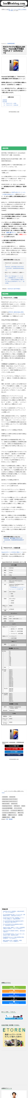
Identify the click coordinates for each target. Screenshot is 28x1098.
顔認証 (13, 817)
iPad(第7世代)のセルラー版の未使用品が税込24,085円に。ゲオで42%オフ (13, 938)
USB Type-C (17, 805)
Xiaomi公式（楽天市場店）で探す (14, 748)
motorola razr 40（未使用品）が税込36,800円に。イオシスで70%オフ (13, 912)
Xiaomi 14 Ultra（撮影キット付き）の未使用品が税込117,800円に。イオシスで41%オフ (14, 928)
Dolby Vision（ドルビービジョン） (10, 801)
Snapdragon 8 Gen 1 (7, 805)
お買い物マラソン (11, 232)
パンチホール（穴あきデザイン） (9, 812)
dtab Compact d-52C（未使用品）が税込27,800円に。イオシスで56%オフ (12, 941)
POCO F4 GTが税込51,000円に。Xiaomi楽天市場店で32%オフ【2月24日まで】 (14, 50)
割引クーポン (20, 812)
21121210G (5, 796)
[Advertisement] (14, 27)
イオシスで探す (14, 751)
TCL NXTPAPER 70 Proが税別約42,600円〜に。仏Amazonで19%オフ (13, 925)
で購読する (14, 987)
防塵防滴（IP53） (6, 817)
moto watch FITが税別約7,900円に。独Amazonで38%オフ (14, 931)
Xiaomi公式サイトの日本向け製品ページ (12, 552)
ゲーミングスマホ (18, 808)
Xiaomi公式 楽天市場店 (14, 288)
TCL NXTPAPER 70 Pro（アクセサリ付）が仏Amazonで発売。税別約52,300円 (13, 934)
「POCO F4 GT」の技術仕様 (11, 105)
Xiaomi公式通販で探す (14, 746)
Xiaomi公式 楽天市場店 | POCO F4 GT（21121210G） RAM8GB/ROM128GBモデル (14, 268)
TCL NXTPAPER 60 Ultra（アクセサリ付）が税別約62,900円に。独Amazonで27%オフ (14, 915)
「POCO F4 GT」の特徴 (10, 103)
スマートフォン (6, 810)
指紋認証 (4, 814)
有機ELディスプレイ (12, 814)
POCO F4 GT (14, 803)
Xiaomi (23, 805)
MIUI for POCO (6, 803)
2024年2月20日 (11, 43)
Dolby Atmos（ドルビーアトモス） (10, 799)
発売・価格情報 (9, 819)
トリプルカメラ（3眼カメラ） (17, 810)
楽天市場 (20, 814)
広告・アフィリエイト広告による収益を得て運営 (17, 10)
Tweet (3, 792)
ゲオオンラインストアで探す (14, 754)
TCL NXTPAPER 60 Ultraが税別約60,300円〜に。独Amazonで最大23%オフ (13, 921)
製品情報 (4, 101)
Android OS (12, 796)
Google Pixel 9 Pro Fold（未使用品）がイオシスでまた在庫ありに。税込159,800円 (13, 918)
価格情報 (4, 100)
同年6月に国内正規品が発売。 (17, 312)
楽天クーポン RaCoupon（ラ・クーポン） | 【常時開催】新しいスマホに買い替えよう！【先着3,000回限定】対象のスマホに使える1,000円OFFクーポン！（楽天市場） (14, 279)
